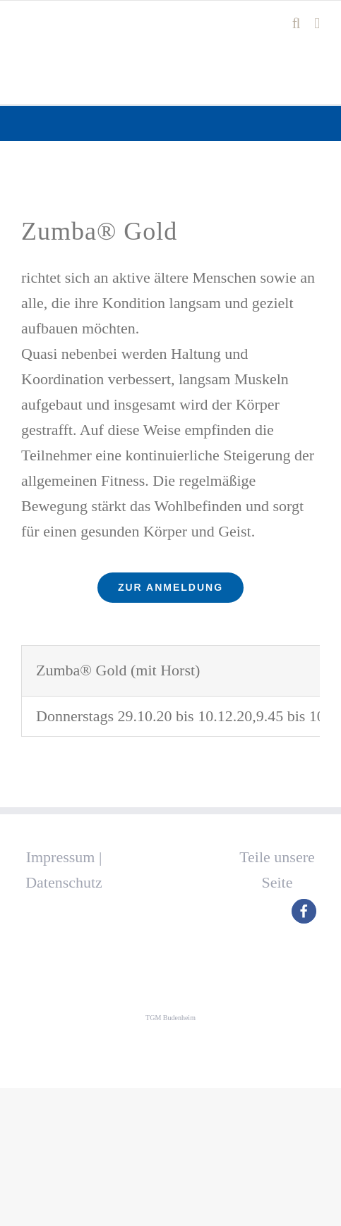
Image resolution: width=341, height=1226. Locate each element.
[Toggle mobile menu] (317, 23)
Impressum (60, 857)
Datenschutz (63, 882)
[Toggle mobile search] (296, 23)
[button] (304, 911)
